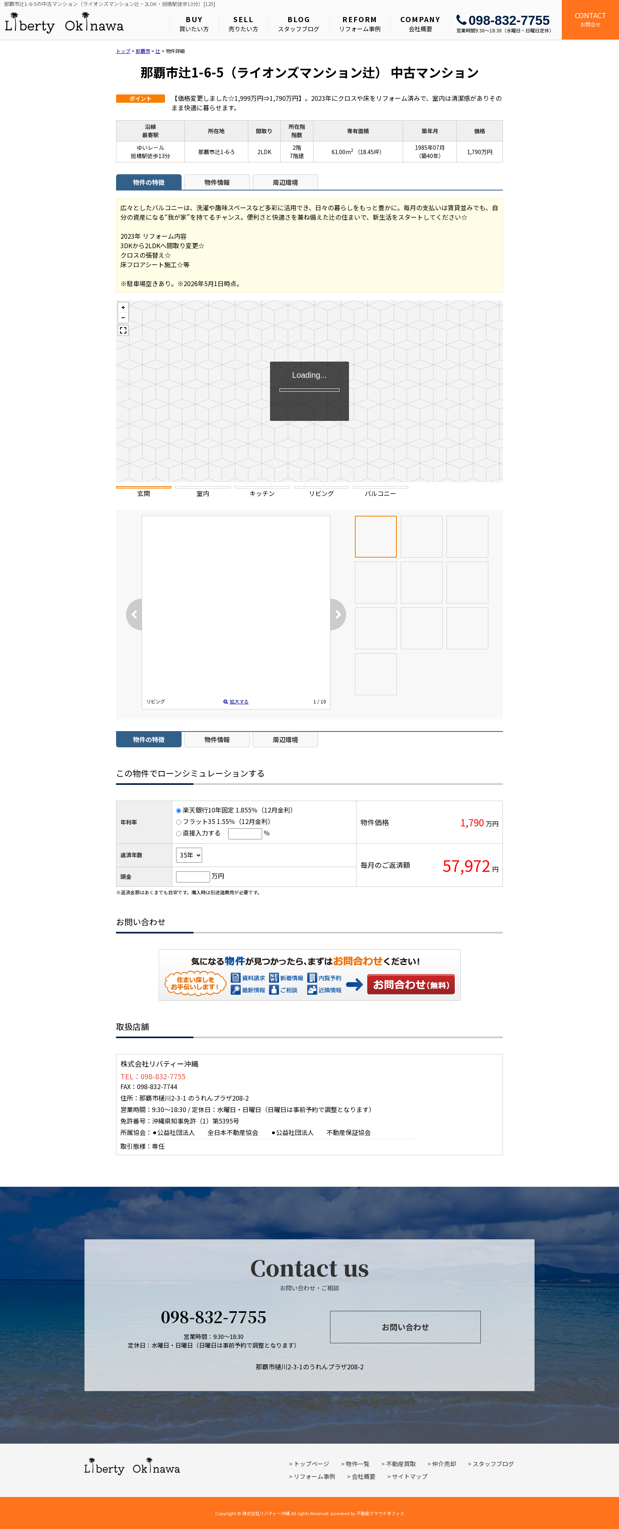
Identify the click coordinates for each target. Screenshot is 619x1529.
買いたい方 (194, 23)
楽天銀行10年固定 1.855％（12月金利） (239, 809)
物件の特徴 (149, 182)
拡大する (236, 701)
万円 (218, 875)
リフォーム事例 (360, 23)
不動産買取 (401, 1463)
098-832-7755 (503, 20)
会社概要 (420, 23)
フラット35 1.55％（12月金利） (228, 821)
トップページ (311, 1463)
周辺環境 (285, 182)
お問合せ (590, 19)
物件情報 (217, 182)
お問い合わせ (411, 984)
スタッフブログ (298, 23)
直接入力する (202, 832)
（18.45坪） (370, 152)
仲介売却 (444, 1463)
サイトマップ (410, 1476)
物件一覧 (358, 1463)
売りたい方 (243, 23)
